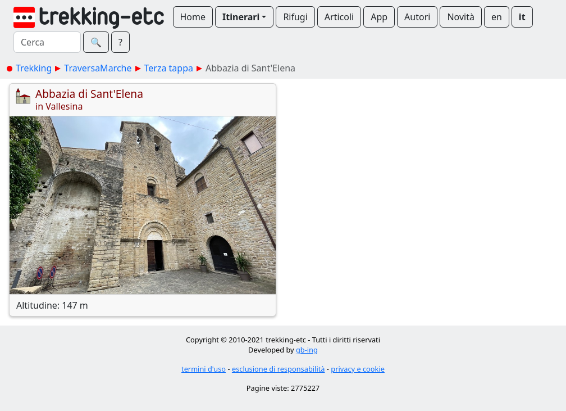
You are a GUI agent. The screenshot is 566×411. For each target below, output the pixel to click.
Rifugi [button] (295, 17)
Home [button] (193, 17)
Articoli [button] (339, 17)
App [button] (379, 17)
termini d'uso (203, 369)
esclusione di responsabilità (278, 369)
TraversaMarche (97, 68)
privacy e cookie (358, 369)
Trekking (34, 68)
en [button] (496, 17)
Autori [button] (417, 17)
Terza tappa (168, 68)
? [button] (120, 42)
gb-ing (307, 350)
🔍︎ (96, 42)
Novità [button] (460, 17)
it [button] (522, 17)
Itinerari (240, 17)
